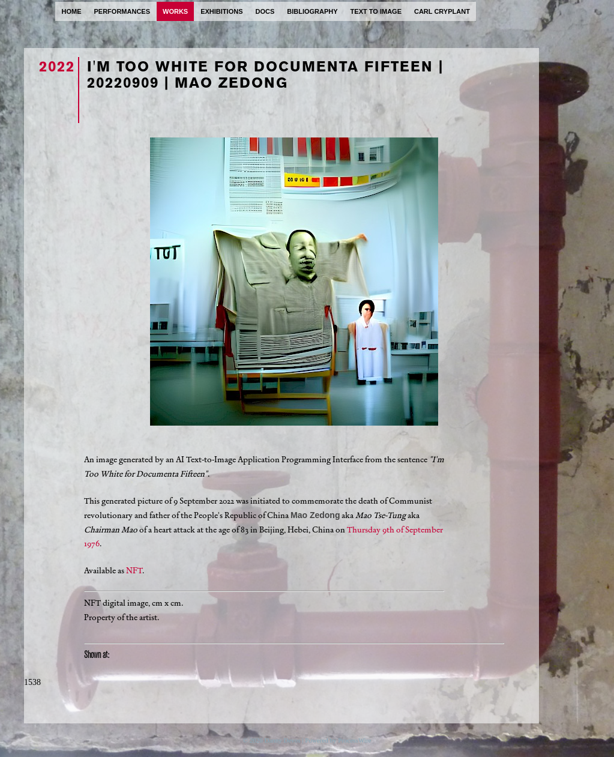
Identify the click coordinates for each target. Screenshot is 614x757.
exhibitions (221, 11)
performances (122, 11)
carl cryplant (442, 11)
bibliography (312, 11)
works (175, 11)
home (72, 11)
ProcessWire (354, 740)
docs (264, 11)
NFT (134, 570)
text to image (376, 11)
